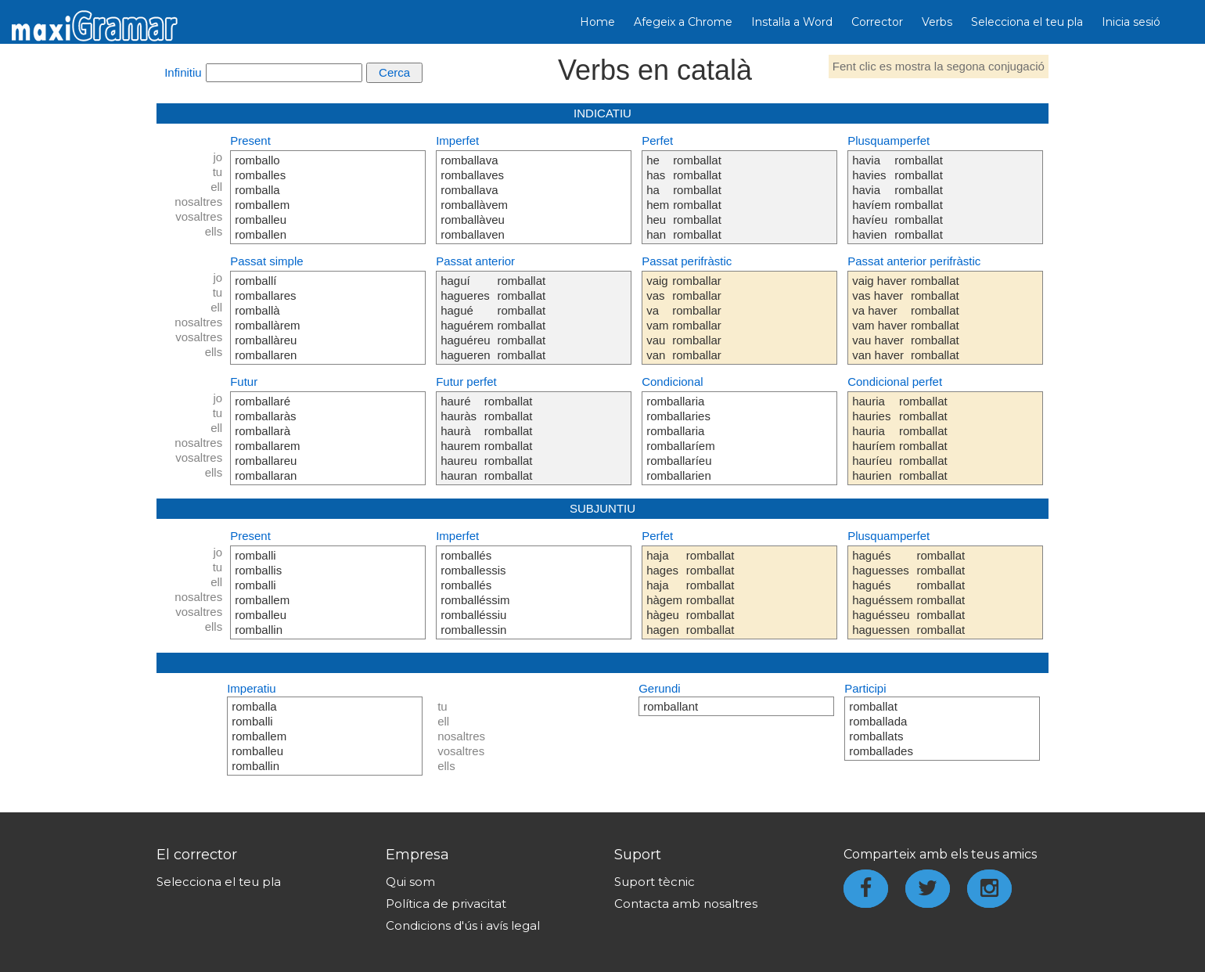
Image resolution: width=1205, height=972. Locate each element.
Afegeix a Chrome (683, 22)
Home (597, 22)
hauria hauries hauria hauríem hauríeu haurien (873, 438)
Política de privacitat (446, 903)
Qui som (410, 881)
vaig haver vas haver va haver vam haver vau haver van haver (879, 318)
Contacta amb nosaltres (685, 903)
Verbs (937, 22)
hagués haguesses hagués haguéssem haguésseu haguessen (882, 592)
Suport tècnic (654, 881)
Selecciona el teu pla (1027, 22)
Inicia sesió (1131, 22)
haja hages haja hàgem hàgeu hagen (664, 592)
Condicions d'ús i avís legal (463, 925)
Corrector (877, 22)
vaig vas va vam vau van (657, 318)
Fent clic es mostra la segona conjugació (939, 66)
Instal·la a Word (792, 22)
